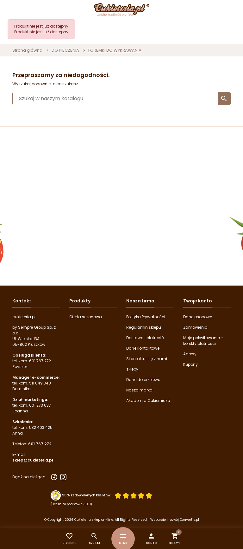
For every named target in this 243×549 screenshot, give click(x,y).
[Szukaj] (121, 98)
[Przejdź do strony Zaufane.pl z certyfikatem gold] (56, 495)
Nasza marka (139, 390)
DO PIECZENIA (65, 50)
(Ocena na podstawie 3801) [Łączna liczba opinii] (71, 504)
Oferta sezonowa (85, 317)
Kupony (190, 364)
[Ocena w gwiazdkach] (133, 495)
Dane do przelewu (143, 379)
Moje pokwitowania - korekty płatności (203, 340)
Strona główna (27, 50)
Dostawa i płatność (145, 337)
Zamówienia (195, 327)
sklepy (132, 369)
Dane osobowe (197, 317)
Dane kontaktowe (142, 348)
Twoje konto (197, 301)
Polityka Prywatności (145, 317)
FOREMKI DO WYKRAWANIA (114, 50)
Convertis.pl (189, 519)
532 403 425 (41, 427)
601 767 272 (40, 361)
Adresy (189, 354)
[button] (151, 538)
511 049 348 (40, 383)
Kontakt (21, 301)
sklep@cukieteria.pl (32, 460)
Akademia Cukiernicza (148, 400)
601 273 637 (40, 405)
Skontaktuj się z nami (146, 358)
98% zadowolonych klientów (86, 495)
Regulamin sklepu (143, 327)
